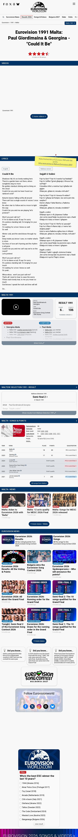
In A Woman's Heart (23, 332)
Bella (12, 450)
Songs (40, 17)
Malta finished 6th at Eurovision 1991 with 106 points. (55, 162)
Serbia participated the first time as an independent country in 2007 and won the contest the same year (13, 648)
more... (28, 441)
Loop (13, 460)
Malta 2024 (48, 330)
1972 (54, 434)
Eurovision (5, 22)
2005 (42, 431)
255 (51, 477)
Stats (64, 17)
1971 (58, 434)
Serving (13, 455)
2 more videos (39, 116)
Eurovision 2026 (39, 830)
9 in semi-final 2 (71, 455)
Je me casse (14, 476)
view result (39, 818)
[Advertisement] (39, 138)
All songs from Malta (39, 483)
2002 (46, 431)
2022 (3, 471)
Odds (70, 17)
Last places (30, 434)
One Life (19, 340)
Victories (29, 429)
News (12, 17)
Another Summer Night (24, 330)
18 (44, 450)
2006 (50, 434)
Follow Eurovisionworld (39, 688)
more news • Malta (39, 522)
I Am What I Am (15, 471)
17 (44, 455)
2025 (3, 455)
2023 (46, 434)
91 (52, 455)
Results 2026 (27, 17)
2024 (42, 434)
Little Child (20, 334)
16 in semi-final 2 (70, 471)
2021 (3, 477)
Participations (31, 426)
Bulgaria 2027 (54, 17)
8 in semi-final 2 (71, 450)
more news (39, 635)
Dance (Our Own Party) (18, 466)
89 (52, 450)
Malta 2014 (48, 332)
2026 (3, 450)
